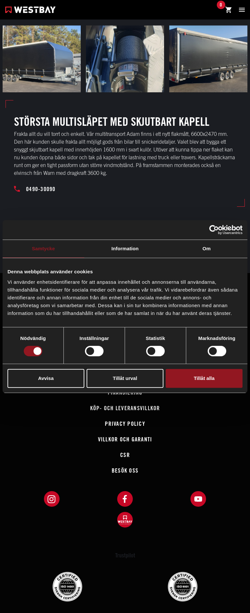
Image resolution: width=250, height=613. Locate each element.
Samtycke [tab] (43, 248)
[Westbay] (30, 10)
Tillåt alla (204, 378)
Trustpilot (125, 555)
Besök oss (125, 470)
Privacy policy (125, 423)
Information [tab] (125, 248)
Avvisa (46, 378)
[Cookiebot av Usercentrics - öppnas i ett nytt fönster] (214, 230)
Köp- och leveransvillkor (125, 408)
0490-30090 (35, 189)
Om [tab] (206, 248)
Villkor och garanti (125, 439)
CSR (125, 454)
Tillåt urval (125, 378)
